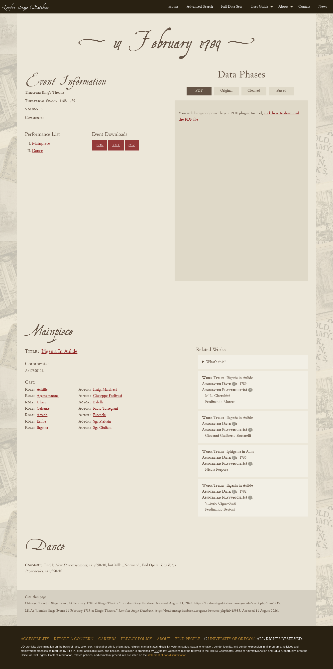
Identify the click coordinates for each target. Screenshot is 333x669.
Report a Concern (74, 639)
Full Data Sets (231, 7)
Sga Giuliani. (102, 428)
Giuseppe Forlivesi (107, 396)
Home (173, 7)
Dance (37, 151)
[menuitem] (173, 6)
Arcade (42, 415)
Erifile (41, 422)
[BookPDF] (241, 197)
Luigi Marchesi (105, 390)
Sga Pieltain (102, 422)
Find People (188, 639)
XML (116, 145)
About (283, 7)
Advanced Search (200, 7)
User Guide (259, 7)
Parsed (281, 91)
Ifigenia (42, 428)
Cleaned (253, 91)
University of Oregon (231, 639)
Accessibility (35, 639)
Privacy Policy (136, 639)
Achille (42, 390)
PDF (199, 91)
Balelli (98, 402)
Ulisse (41, 402)
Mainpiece (41, 144)
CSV (131, 145)
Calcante (43, 409)
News (322, 7)
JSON (100, 145)
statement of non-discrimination (167, 655)
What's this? (216, 362)
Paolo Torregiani (105, 409)
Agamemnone (48, 396)
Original (226, 91)
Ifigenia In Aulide (59, 351)
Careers (107, 639)
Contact (304, 7)
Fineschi (99, 415)
